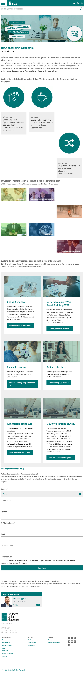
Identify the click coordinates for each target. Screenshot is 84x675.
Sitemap (4, 656)
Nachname (6, 500)
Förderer (30, 640)
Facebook (69, 638)
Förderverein (32, 642)
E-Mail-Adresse (8, 523)
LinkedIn (69, 641)
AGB (3, 648)
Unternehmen (7, 545)
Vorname (5, 511)
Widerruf (5, 651)
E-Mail (26, 605)
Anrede (4, 489)
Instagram (75, 638)
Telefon (4, 534)
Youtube (75, 641)
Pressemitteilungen (54, 642)
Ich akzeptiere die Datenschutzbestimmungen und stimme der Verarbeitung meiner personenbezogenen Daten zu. (38, 561)
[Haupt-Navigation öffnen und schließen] (3, 3)
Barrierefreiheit (7, 645)
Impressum (5, 640)
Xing (72, 638)
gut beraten (31, 645)
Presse (50, 640)
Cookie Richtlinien (7, 653)
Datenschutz (6, 556)
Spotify (72, 641)
